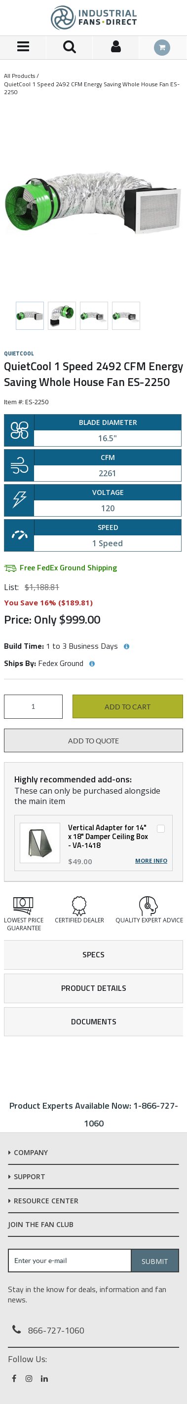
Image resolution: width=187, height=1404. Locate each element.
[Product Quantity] (33, 707)
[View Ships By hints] (91, 664)
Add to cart (127, 707)
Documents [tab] (93, 1021)
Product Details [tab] (93, 988)
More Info (151, 860)
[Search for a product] (69, 47)
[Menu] (23, 47)
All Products (19, 75)
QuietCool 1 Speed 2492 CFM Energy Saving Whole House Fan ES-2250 (92, 88)
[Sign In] (116, 47)
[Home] (93, 17)
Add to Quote (93, 741)
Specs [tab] (93, 954)
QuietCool (19, 353)
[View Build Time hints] (126, 647)
